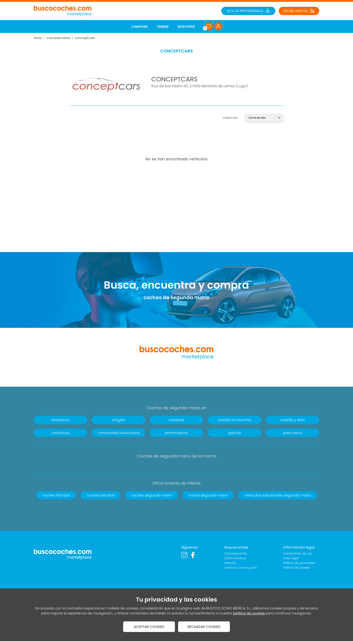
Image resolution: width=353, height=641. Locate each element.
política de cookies (249, 613)
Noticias (230, 563)
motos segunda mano (208, 495)
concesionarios (58, 38)
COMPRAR (139, 26)
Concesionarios (235, 553)
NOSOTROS (186, 26)
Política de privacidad (299, 563)
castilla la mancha (234, 420)
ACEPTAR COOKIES (149, 626)
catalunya (60, 432)
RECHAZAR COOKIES (204, 626)
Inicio (38, 38)
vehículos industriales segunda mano (277, 495)
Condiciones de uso (297, 553)
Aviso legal (291, 558)
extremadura (176, 432)
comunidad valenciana (118, 432)
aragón (118, 420)
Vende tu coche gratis (240, 567)
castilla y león (292, 420)
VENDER (163, 26)
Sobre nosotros (235, 558)
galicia (234, 432)
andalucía (60, 420)
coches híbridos (56, 495)
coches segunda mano (151, 495)
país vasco (292, 432)
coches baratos (100, 495)
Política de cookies (296, 567)
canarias (176, 420)
